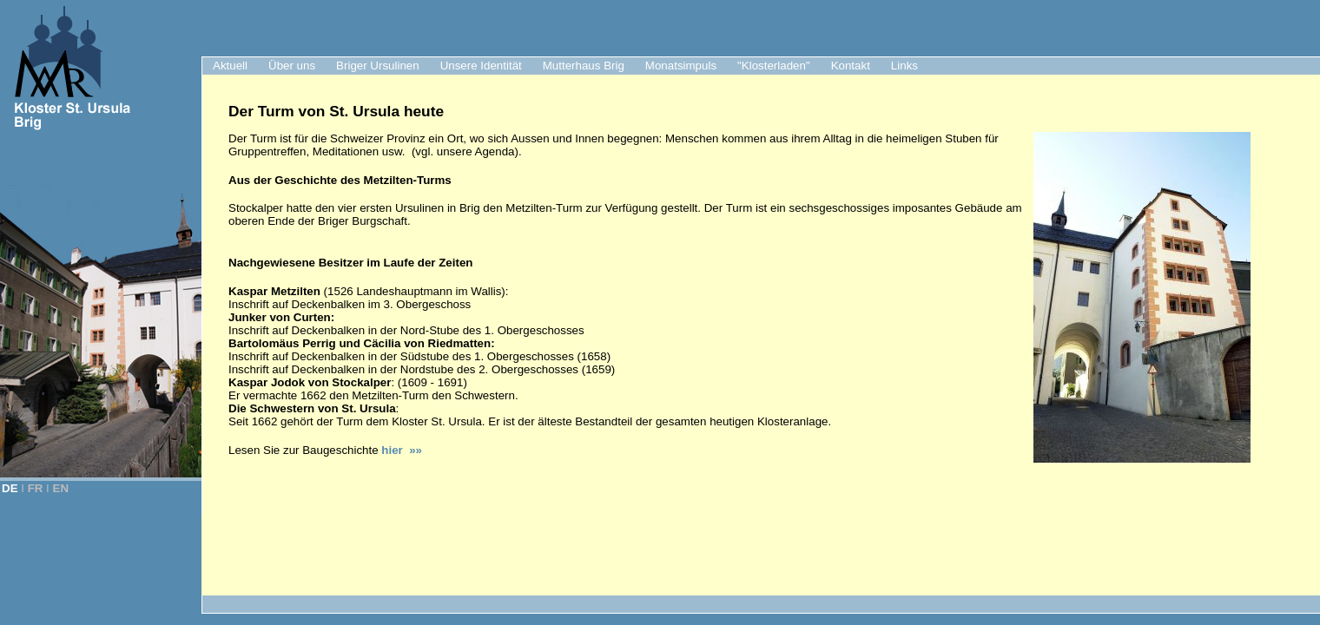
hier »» (401, 450)
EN (61, 488)
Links (904, 65)
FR (35, 488)
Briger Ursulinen (377, 65)
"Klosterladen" (773, 65)
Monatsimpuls (680, 65)
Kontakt (850, 65)
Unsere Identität (481, 65)
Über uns (291, 65)
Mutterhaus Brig (583, 65)
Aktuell (230, 65)
